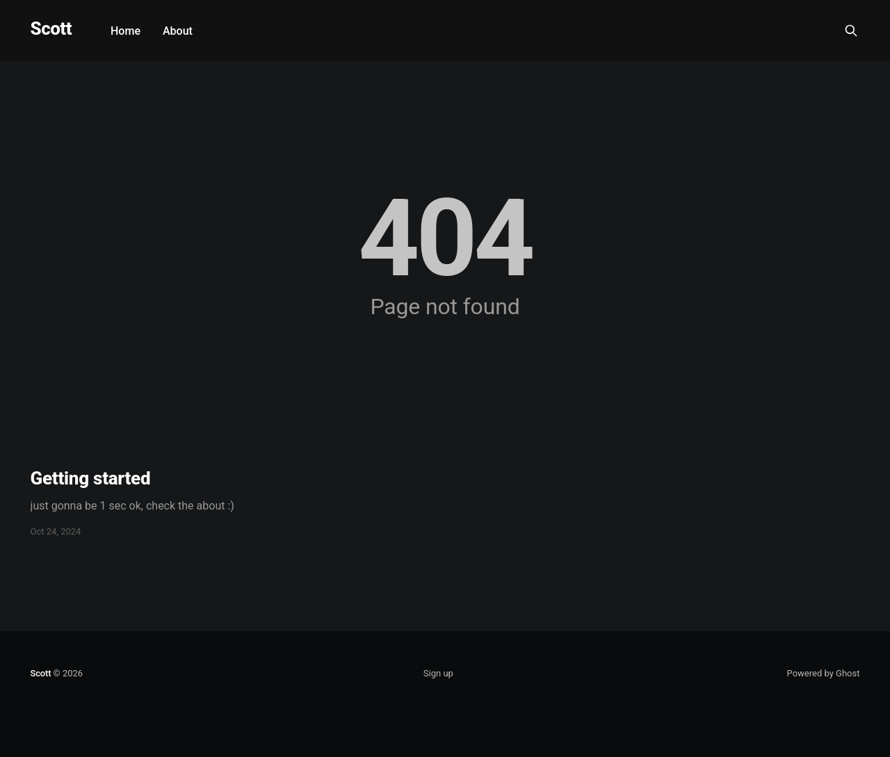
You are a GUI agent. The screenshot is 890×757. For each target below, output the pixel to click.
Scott (51, 29)
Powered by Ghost (823, 673)
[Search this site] (851, 30)
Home (125, 31)
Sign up (438, 673)
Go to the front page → (445, 333)
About (178, 31)
